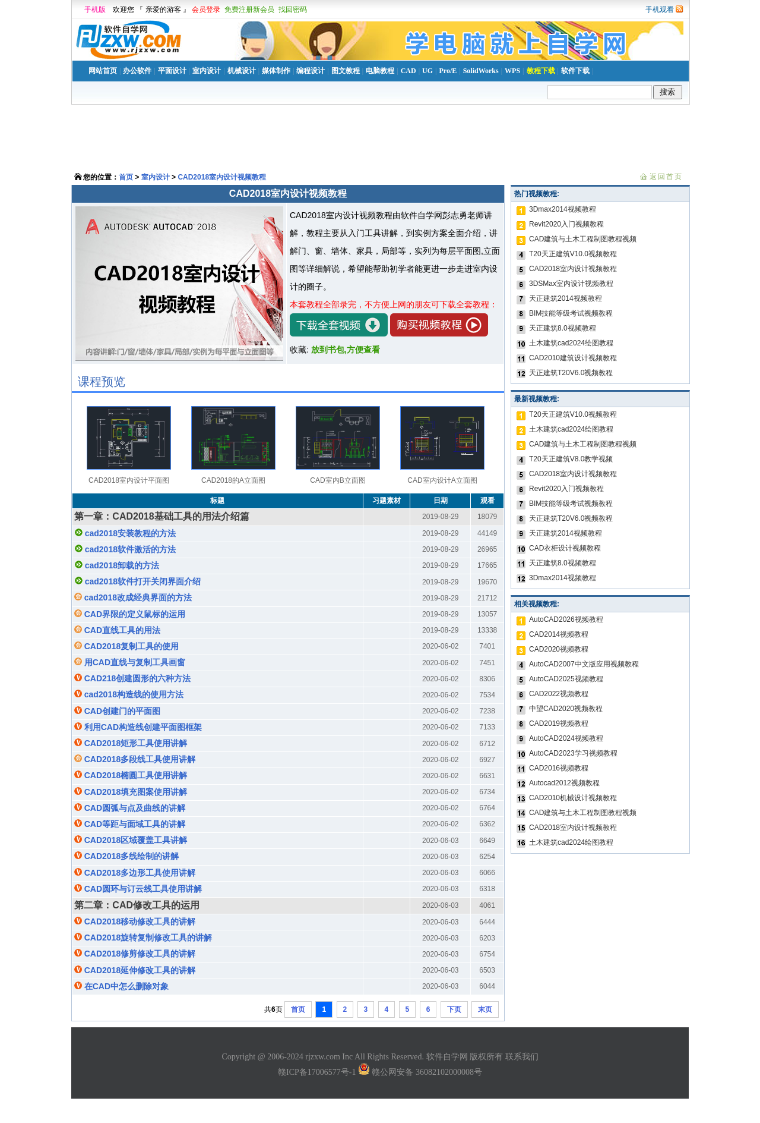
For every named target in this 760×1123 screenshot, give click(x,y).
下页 (454, 1009)
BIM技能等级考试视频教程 (571, 313)
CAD (408, 71)
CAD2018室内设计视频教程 (222, 177)
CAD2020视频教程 (558, 649)
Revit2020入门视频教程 (566, 224)
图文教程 (345, 71)
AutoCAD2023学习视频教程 (573, 753)
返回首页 (666, 176)
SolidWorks (481, 71)
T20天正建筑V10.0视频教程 (573, 254)
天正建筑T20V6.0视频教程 (571, 373)
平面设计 (172, 71)
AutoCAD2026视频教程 (566, 619)
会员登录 (206, 9)
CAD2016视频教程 (558, 768)
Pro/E (448, 71)
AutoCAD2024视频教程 (566, 738)
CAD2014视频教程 (558, 634)
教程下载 (541, 71)
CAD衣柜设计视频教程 (565, 548)
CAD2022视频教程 (558, 694)
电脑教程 (380, 71)
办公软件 (137, 71)
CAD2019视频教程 (558, 723)
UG (427, 71)
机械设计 (241, 71)
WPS (512, 71)
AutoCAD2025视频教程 (566, 679)
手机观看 (659, 9)
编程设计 (310, 71)
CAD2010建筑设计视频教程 (573, 358)
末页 (485, 1009)
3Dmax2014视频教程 (562, 209)
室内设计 (206, 71)
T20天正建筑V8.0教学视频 (571, 459)
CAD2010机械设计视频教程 (573, 798)
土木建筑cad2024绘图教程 (571, 343)
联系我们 (522, 1056)
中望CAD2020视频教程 (566, 708)
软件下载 (575, 71)
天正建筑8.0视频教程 (562, 328)
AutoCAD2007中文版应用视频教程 (584, 664)
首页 (126, 177)
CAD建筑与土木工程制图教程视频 (582, 239)
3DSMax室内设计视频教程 (571, 283)
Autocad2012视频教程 (564, 783)
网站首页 (102, 71)
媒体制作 (276, 71)
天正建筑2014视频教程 (565, 298)
